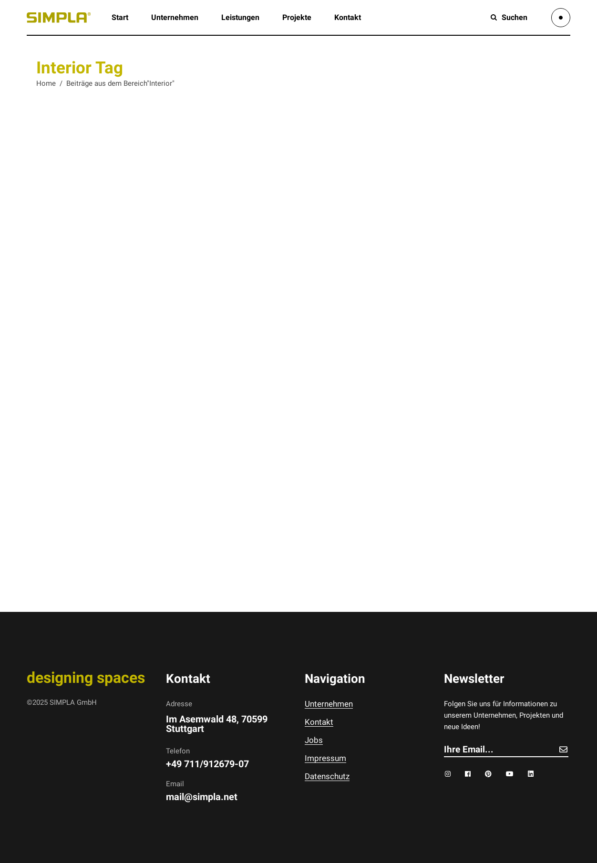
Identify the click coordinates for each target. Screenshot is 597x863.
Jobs (314, 740)
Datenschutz (327, 776)
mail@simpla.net (201, 796)
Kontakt (319, 722)
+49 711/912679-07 (207, 764)
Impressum (325, 758)
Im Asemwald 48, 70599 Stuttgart (217, 723)
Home (46, 83)
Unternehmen (329, 704)
